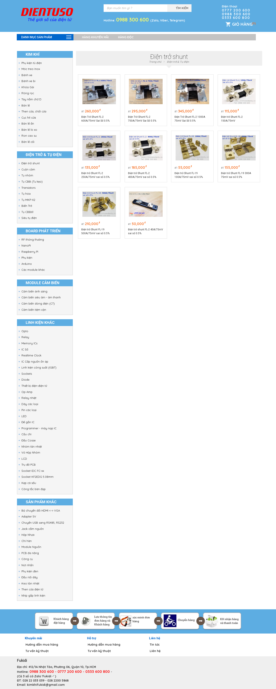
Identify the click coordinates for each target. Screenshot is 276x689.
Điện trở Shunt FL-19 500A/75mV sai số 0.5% (96, 231)
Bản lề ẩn (27, 123)
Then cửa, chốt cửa (33, 111)
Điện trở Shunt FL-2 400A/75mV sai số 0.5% (142, 175)
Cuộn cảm (28, 169)
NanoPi (26, 245)
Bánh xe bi (28, 81)
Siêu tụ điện (29, 218)
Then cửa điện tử (32, 589)
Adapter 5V (28, 516)
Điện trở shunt (30, 163)
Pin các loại (29, 410)
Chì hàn (26, 541)
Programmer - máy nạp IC (38, 428)
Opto (24, 331)
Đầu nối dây (29, 577)
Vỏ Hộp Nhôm (30, 452)
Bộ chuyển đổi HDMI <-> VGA (40, 510)
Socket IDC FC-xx (32, 470)
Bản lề (25, 105)
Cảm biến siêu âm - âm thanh (41, 297)
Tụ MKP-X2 (28, 199)
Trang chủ (155, 61)
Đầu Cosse (28, 440)
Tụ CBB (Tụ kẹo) (32, 181)
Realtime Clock (31, 355)
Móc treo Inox (30, 69)
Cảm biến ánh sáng (34, 291)
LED (24, 416)
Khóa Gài (27, 87)
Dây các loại (29, 404)
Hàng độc (126, 37)
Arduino (26, 263)
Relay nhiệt (28, 398)
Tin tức (155, 644)
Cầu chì (26, 434)
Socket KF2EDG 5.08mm (37, 476)
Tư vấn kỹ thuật (37, 651)
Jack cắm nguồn (32, 528)
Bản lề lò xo (29, 129)
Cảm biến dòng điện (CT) (38, 303)
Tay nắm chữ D (31, 99)
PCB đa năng (30, 553)
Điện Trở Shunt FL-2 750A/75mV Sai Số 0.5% (142, 118)
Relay (25, 337)
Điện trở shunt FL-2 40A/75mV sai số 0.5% (145, 231)
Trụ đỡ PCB (28, 464)
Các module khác (33, 269)
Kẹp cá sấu (28, 483)
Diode (25, 379)
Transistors (28, 187)
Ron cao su (29, 135)
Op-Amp (26, 392)
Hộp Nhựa (27, 534)
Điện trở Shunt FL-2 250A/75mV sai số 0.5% (96, 175)
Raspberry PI (29, 251)
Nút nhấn (27, 565)
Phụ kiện (26, 257)
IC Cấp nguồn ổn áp (34, 361)
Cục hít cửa (28, 117)
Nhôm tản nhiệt (31, 446)
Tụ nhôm (27, 175)
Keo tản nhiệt (30, 583)
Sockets (26, 373)
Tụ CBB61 (27, 212)
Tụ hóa (26, 193)
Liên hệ (155, 651)
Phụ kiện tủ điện (31, 63)
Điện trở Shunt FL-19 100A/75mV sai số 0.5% (189, 175)
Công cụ (27, 559)
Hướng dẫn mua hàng (41, 644)
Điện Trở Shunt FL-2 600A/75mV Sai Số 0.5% (96, 118)
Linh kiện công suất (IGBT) (38, 367)
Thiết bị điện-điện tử (34, 385)
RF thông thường (32, 239)
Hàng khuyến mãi (95, 37)
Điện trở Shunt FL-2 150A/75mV (232, 118)
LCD (24, 458)
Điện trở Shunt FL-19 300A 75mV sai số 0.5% (236, 175)
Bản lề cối (27, 141)
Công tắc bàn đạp (33, 489)
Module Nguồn (31, 547)
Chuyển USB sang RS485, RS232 (42, 522)
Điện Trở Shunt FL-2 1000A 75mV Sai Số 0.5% (190, 118)
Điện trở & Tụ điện (178, 61)
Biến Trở (26, 205)
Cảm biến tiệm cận (33, 309)
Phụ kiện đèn (29, 571)
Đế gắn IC (27, 422)
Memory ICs (29, 343)
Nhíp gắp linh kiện (33, 595)
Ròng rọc (27, 93)
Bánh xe (26, 75)
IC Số (24, 349)
